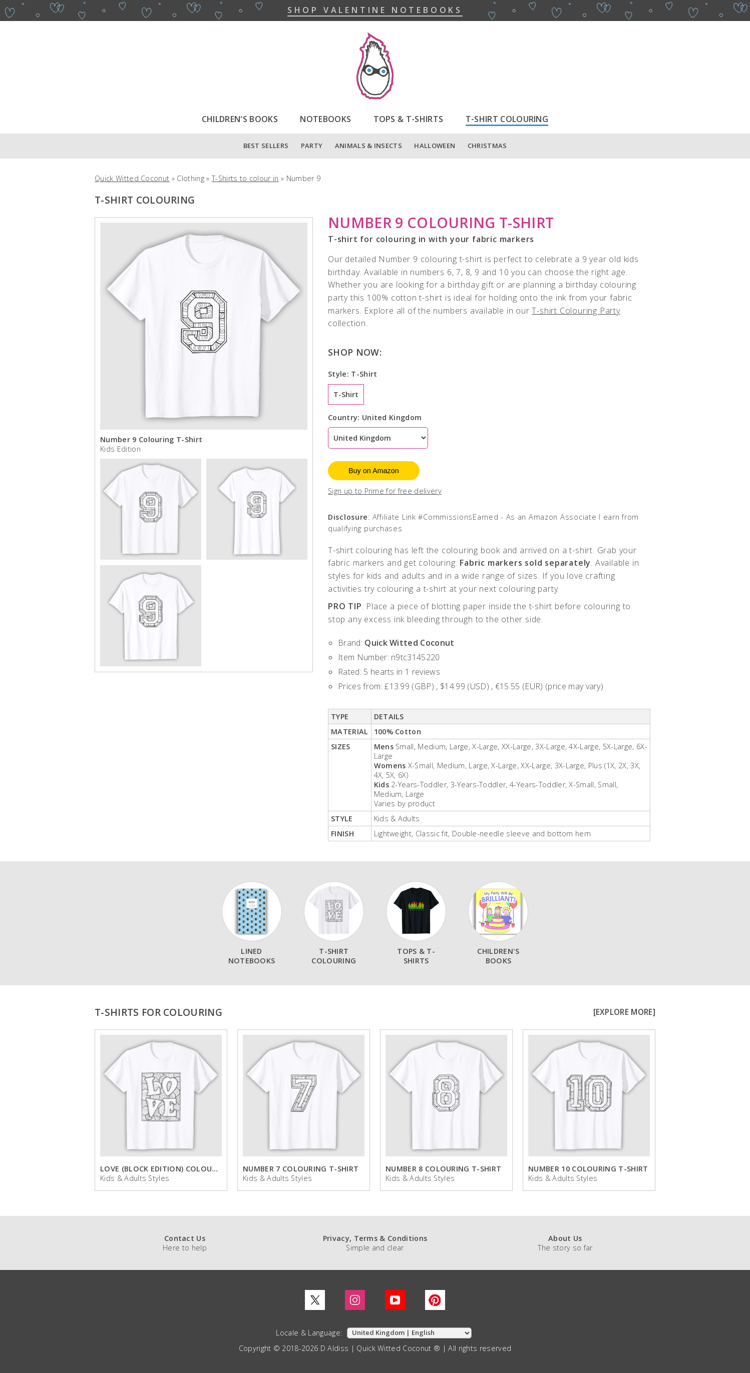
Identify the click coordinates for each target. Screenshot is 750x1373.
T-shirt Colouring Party (576, 310)
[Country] (378, 438)
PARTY (312, 145)
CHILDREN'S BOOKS (240, 119)
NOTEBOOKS (325, 119)
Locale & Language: (310, 1332)
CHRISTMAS (487, 145)
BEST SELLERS (266, 145)
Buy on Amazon (373, 471)
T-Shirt (345, 394)
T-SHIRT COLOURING (507, 119)
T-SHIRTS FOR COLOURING (158, 1012)
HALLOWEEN (434, 145)
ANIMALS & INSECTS (368, 145)
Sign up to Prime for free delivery (385, 491)
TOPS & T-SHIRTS (408, 119)
